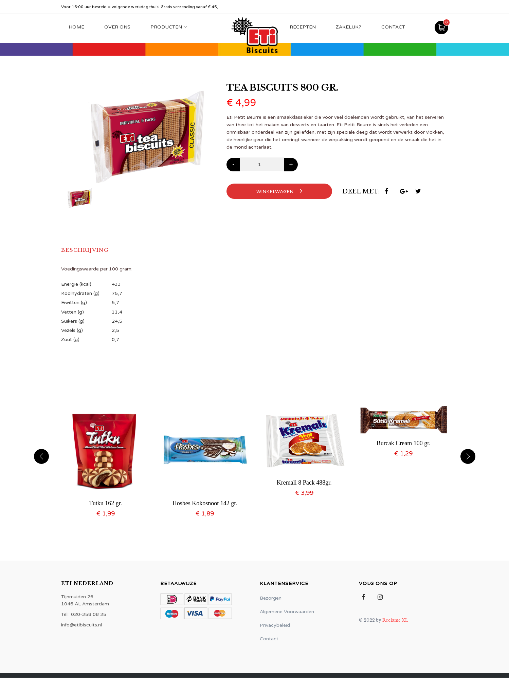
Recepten (303, 27)
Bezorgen (270, 598)
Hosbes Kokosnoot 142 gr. (204, 503)
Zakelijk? (348, 27)
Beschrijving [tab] (86, 250)
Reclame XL (395, 620)
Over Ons (117, 27)
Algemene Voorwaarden (287, 612)
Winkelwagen (279, 190)
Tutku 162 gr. (105, 503)
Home (76, 27)
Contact (393, 27)
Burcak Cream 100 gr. (404, 443)
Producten (166, 27)
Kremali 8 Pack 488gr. (304, 482)
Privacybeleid (275, 625)
